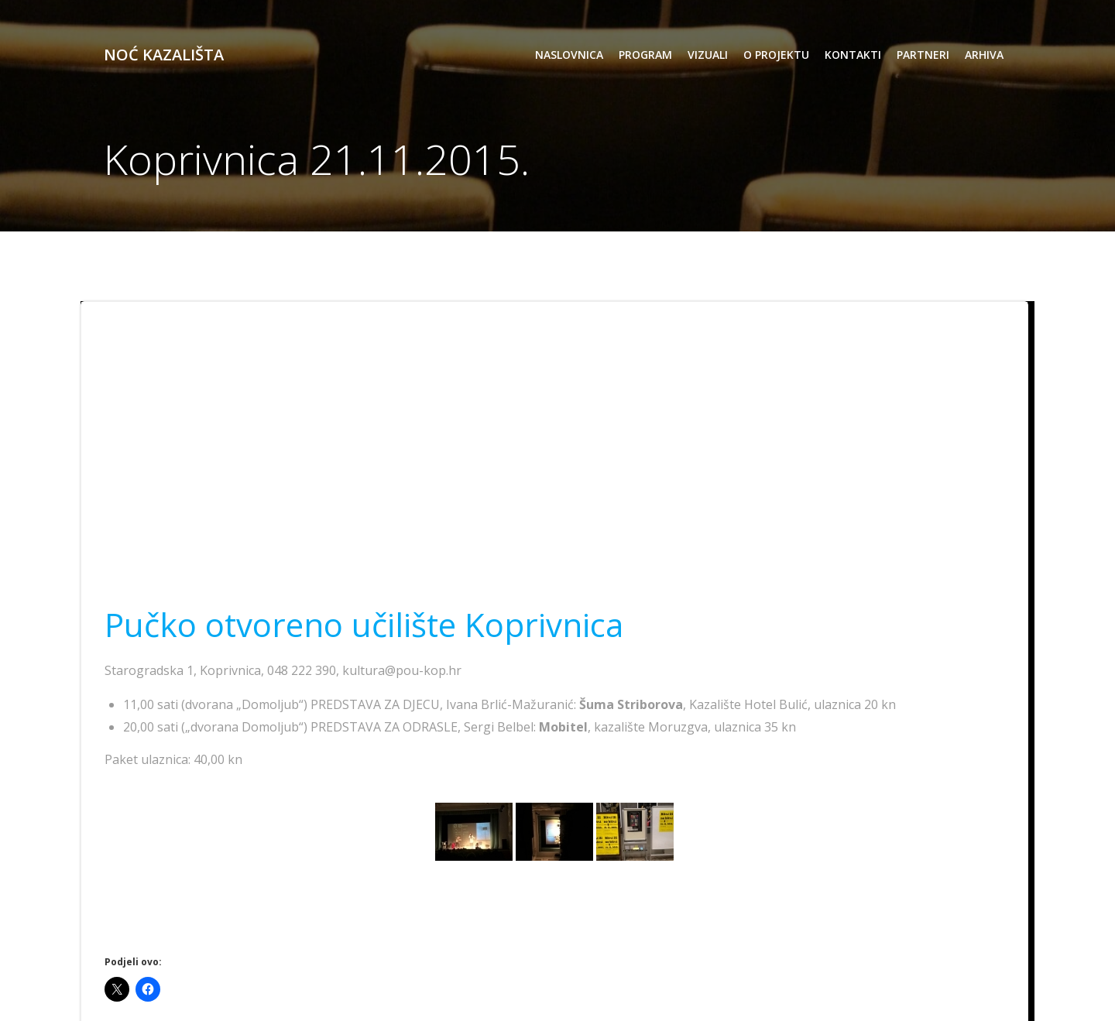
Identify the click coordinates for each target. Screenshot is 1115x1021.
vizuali (708, 54)
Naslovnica (569, 54)
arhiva (984, 54)
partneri (923, 54)
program (645, 54)
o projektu (776, 54)
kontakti (853, 54)
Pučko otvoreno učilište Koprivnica (364, 624)
